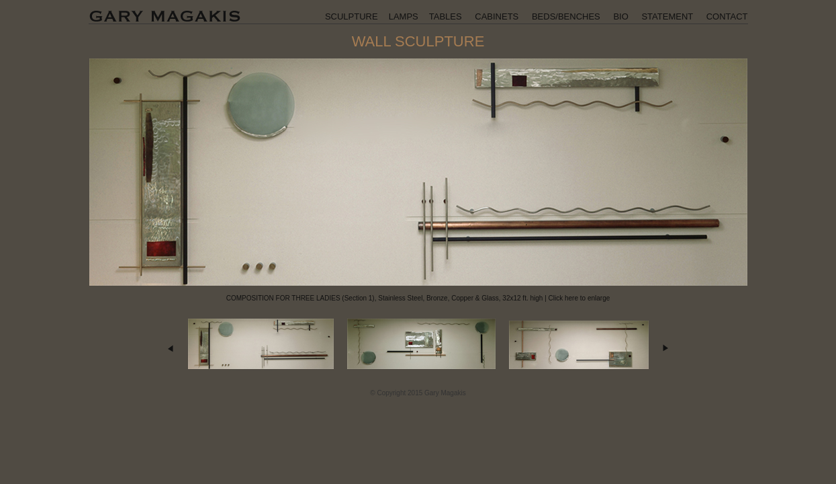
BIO (620, 16)
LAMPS (403, 16)
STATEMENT (667, 16)
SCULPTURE (351, 16)
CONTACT (727, 16)
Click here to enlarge (579, 298)
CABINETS (496, 16)
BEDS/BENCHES (566, 16)
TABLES (445, 16)
